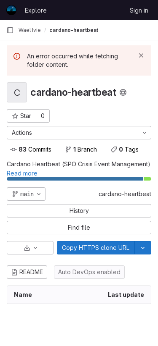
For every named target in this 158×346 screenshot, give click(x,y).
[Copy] (95, 247)
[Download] (30, 247)
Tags (124, 149)
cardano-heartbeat (125, 193)
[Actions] (79, 132)
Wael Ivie (30, 30)
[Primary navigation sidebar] (10, 30)
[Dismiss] (141, 55)
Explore (36, 10)
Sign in (139, 10)
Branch (81, 149)
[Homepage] (11, 10)
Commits (30, 149)
